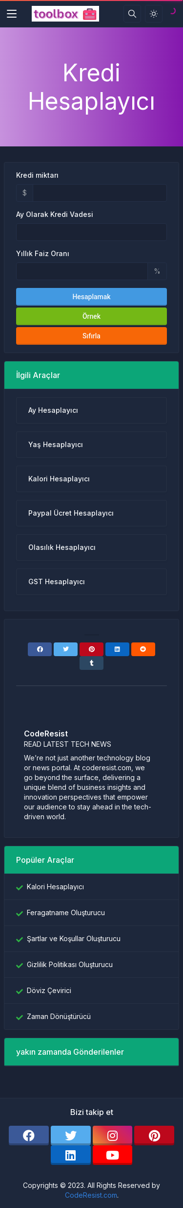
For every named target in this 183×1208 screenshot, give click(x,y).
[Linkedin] (117, 649)
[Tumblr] (91, 663)
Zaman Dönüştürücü (59, 1016)
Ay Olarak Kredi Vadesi (54, 214)
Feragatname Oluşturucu (66, 912)
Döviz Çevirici (49, 990)
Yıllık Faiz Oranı (42, 253)
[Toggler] (12, 14)
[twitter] (71, 1135)
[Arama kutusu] (132, 14)
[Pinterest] (91, 649)
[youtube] (113, 1155)
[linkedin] (71, 1155)
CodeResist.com (91, 1195)
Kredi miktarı (37, 175)
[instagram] (113, 1135)
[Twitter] (66, 649)
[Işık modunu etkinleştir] (154, 14)
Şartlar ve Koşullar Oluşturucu (74, 938)
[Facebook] (40, 649)
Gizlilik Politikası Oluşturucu (70, 964)
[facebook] (29, 1135)
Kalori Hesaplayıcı (55, 886)
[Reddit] (143, 649)
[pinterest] (154, 1135)
